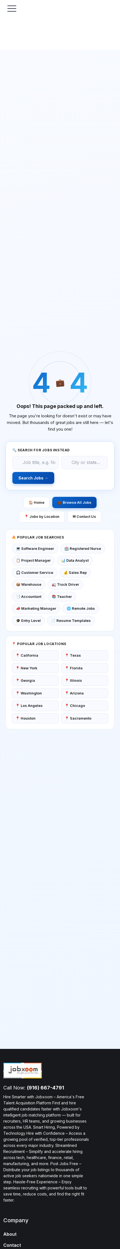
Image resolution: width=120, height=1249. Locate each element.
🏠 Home (36, 502)
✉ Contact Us (84, 516)
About (10, 1234)
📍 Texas (73, 655)
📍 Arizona (74, 693)
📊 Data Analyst (75, 560)
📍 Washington (28, 693)
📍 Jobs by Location (41, 516)
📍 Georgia (25, 680)
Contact (12, 1245)
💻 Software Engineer (35, 548)
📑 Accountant (28, 596)
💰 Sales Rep (75, 572)
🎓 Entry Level (28, 620)
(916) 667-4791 (45, 1088)
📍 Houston (25, 718)
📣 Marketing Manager (36, 608)
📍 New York (26, 668)
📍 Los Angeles (29, 705)
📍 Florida (74, 668)
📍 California (26, 655)
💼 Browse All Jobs (74, 502)
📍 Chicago (75, 705)
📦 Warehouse (28, 584)
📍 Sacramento (78, 718)
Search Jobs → (33, 478)
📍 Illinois (73, 680)
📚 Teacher (62, 596)
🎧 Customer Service (34, 572)
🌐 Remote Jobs (81, 608)
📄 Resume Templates (71, 620)
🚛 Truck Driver (65, 584)
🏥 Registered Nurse (82, 548)
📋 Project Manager (33, 560)
